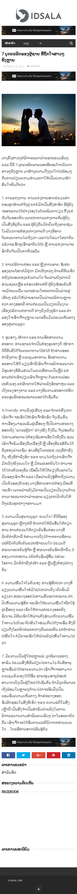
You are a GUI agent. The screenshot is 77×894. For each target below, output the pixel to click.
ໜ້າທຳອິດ (10, 43)
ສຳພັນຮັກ (35, 66)
